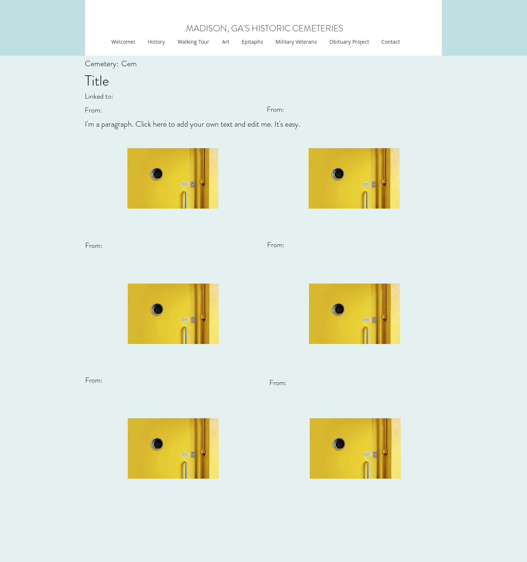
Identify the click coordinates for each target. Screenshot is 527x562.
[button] (225, 41)
